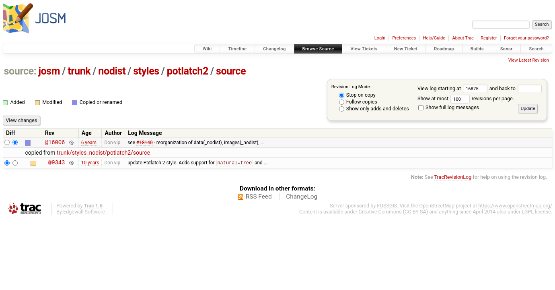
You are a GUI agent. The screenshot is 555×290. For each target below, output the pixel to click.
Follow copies (358, 102)
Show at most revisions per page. (465, 98)
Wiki (207, 49)
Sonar (506, 49)
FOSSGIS (387, 208)
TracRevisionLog (453, 179)
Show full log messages (448, 107)
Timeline (237, 49)
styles (146, 71)
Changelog (274, 49)
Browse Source (318, 49)
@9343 (56, 164)
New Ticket (406, 49)
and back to (515, 88)
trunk (79, 71)
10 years (90, 165)
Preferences (404, 38)
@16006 (55, 143)
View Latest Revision (528, 60)
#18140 (144, 143)
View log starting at (453, 88)
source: (20, 71)
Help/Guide (434, 38)
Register (489, 38)
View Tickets (363, 49)
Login (379, 38)
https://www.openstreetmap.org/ (515, 208)
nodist (111, 71)
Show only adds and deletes (374, 109)
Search (536, 49)
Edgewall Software (84, 214)
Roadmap (444, 49)
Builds (477, 49)
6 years (89, 143)
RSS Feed (259, 199)
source (231, 71)
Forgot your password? (526, 38)
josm (49, 71)
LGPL (528, 214)
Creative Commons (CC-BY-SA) (393, 214)
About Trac (463, 38)
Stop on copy (357, 95)
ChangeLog (301, 199)
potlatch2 (187, 71)
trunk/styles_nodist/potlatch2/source (103, 154)
